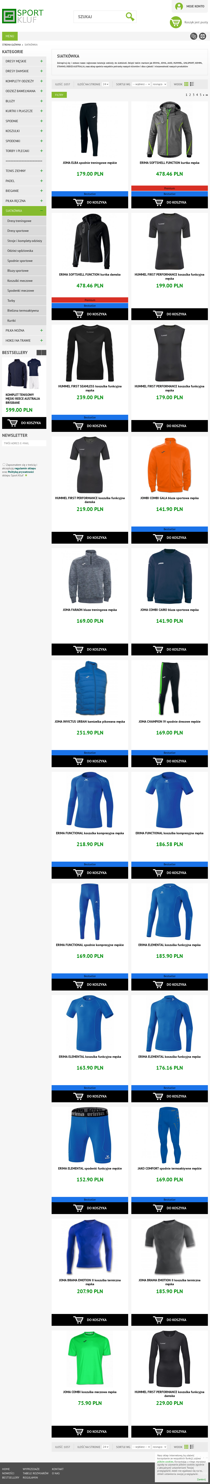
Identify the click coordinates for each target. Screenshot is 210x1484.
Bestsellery (15, 352)
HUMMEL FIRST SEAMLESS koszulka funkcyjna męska (90, 388)
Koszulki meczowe (20, 281)
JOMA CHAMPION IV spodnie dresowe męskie (169, 721)
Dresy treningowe (19, 221)
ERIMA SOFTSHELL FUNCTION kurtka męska (169, 163)
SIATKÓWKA (14, 211)
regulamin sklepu (25, 468)
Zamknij (201, 1479)
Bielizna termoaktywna (23, 310)
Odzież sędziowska (20, 251)
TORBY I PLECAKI (17, 151)
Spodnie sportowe (20, 261)
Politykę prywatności (21, 472)
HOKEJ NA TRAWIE (18, 340)
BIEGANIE (12, 191)
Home (6, 1469)
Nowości (8, 1473)
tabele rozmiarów (35, 1473)
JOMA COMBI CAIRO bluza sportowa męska (170, 610)
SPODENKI (13, 141)
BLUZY (10, 101)
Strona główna (11, 44)
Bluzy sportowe (17, 271)
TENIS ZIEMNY (16, 171)
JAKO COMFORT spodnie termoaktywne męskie (170, 1168)
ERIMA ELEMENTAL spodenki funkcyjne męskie (90, 1168)
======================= (24, 161)
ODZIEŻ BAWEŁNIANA (21, 91)
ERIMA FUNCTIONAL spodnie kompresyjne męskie (90, 945)
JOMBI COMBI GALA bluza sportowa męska (170, 498)
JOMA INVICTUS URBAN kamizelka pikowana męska (90, 721)
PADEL (10, 181)
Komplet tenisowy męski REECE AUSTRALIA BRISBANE (23, 399)
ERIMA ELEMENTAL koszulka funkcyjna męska (169, 945)
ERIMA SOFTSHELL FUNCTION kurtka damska (90, 274)
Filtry (59, 95)
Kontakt (58, 1469)
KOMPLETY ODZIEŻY (20, 81)
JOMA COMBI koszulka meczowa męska (89, 1392)
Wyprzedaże (31, 1469)
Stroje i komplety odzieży (24, 241)
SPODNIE (12, 121)
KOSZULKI (13, 131)
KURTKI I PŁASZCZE (19, 111)
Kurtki (11, 321)
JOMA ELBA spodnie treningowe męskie (90, 163)
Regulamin (30, 1477)
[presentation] (23, 453)
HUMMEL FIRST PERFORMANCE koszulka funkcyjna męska (169, 276)
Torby (11, 301)
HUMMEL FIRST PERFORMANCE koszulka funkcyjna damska (90, 500)
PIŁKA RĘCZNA (16, 201)
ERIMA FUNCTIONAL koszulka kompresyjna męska (90, 833)
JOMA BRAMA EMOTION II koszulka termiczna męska (90, 1282)
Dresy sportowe (18, 231)
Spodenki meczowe (20, 291)
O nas (56, 1473)
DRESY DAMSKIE (17, 71)
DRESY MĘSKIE (16, 61)
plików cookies (165, 1461)
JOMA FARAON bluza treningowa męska (90, 610)
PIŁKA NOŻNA (15, 330)
